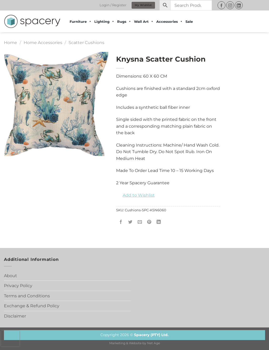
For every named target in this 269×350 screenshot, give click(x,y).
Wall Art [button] (144, 21)
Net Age (153, 343)
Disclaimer (15, 316)
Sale (189, 21)
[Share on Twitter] (130, 222)
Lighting (104, 21)
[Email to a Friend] (139, 222)
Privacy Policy (18, 285)
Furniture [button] (81, 21)
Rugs (124, 21)
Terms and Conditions (27, 295)
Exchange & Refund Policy (31, 305)
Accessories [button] (169, 21)
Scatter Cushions (86, 42)
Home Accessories (43, 42)
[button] (135, 195)
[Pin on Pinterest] (149, 222)
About (10, 275)
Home (10, 42)
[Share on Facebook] (120, 222)
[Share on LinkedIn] (158, 222)
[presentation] (10, 338)
